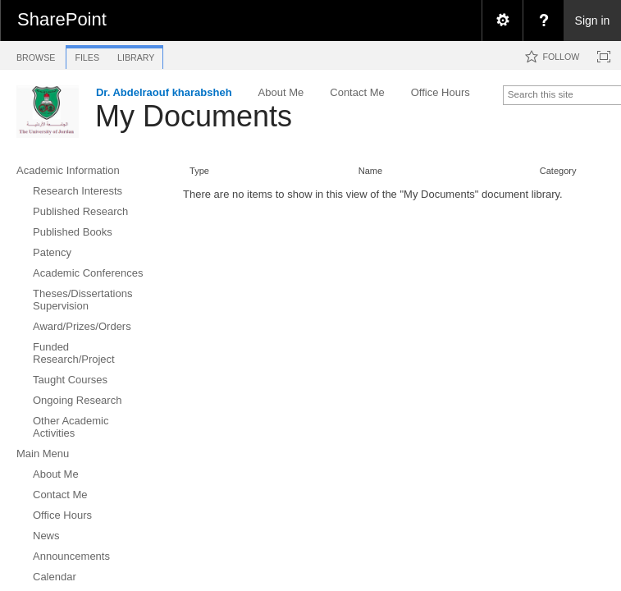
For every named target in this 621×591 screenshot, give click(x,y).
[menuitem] (502, 20)
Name (370, 171)
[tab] (35, 54)
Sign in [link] (592, 20)
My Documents (193, 116)
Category (558, 171)
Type (199, 171)
